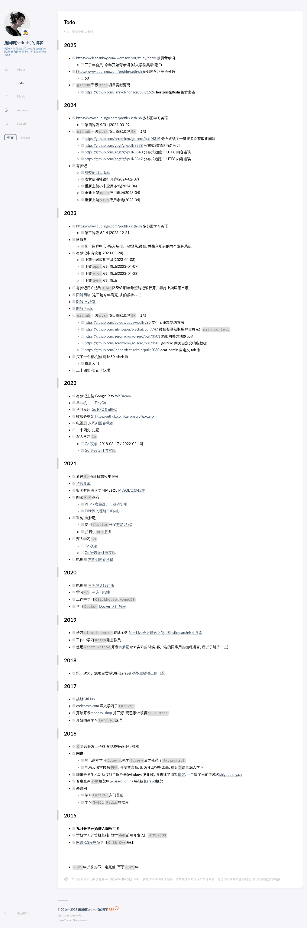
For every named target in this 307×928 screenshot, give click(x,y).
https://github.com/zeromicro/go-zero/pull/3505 (123, 342)
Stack (76, 917)
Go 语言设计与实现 (100, 448)
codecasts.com (87, 703)
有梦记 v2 (124, 522)
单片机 (81, 401)
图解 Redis (84, 307)
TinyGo (100, 401)
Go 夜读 (91, 442)
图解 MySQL (86, 301)
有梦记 (124, 644)
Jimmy (83, 917)
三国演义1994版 (101, 583)
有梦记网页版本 (97, 172)
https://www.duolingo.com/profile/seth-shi (110, 71)
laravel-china (123, 778)
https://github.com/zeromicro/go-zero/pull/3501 (123, 335)
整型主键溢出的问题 (148, 670)
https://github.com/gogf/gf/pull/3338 (114, 145)
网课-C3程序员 (88, 839)
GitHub (89, 696)
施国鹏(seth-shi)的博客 (23, 42)
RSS (114, 906)
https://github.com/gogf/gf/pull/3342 (114, 158)
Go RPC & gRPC (104, 408)
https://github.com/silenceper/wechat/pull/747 (122, 328)
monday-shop (101, 710)
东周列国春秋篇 (100, 421)
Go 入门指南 (100, 589)
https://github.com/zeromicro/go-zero (125, 414)
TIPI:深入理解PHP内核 (103, 509)
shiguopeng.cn (230, 771)
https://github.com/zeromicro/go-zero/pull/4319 (123, 138)
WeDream (123, 394)
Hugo (61, 917)
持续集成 (83, 481)
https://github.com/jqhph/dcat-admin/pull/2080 (123, 348)
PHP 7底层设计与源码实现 (106, 502)
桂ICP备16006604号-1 (71, 912)
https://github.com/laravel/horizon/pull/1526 (120, 92)
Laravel (151, 778)
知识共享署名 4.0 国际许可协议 (107, 876)
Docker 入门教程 (112, 604)
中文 (10, 138)
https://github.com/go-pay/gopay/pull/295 (118, 321)
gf (86, 529)
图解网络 (83, 294)
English (25, 137)
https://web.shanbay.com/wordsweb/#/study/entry (117, 58)
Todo (69, 22)
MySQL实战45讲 (131, 488)
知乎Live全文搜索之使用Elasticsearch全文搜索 (166, 630)
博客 (181, 771)
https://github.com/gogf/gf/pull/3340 (114, 151)
